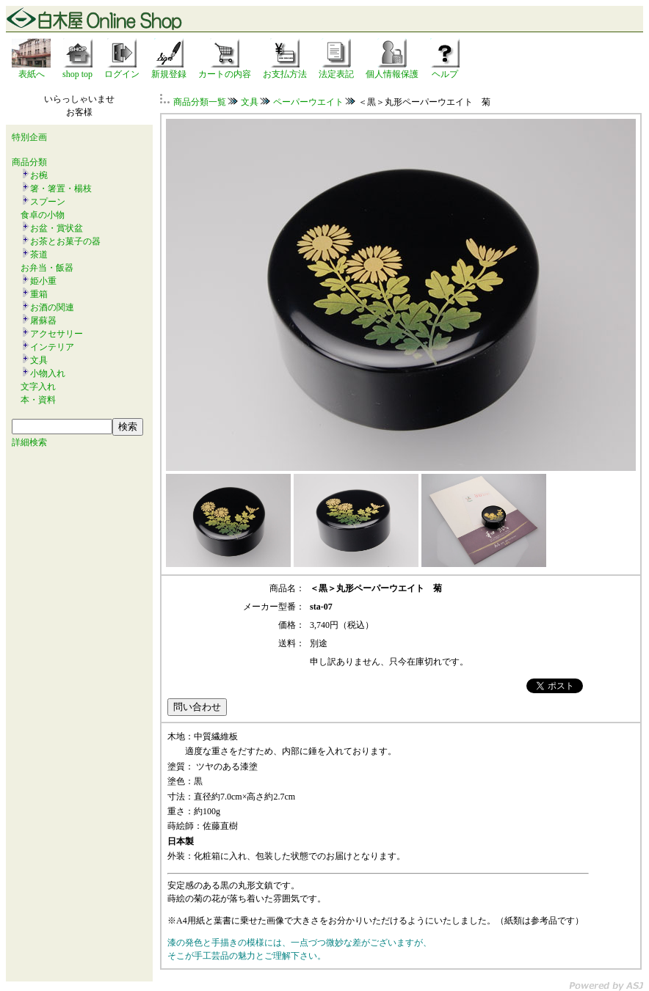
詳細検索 (29, 442)
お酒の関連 (52, 307)
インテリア (52, 347)
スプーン (47, 202)
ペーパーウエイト (308, 102)
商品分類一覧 (199, 102)
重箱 (39, 294)
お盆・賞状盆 (56, 228)
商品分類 (29, 162)
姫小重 (43, 281)
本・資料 (38, 400)
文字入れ (38, 386)
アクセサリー (56, 334)
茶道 (39, 254)
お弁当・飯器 (47, 268)
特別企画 (29, 137)
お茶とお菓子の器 (65, 241)
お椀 (39, 175)
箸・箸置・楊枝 (61, 188)
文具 (39, 360)
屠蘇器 (43, 320)
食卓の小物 (43, 215)
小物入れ (47, 373)
